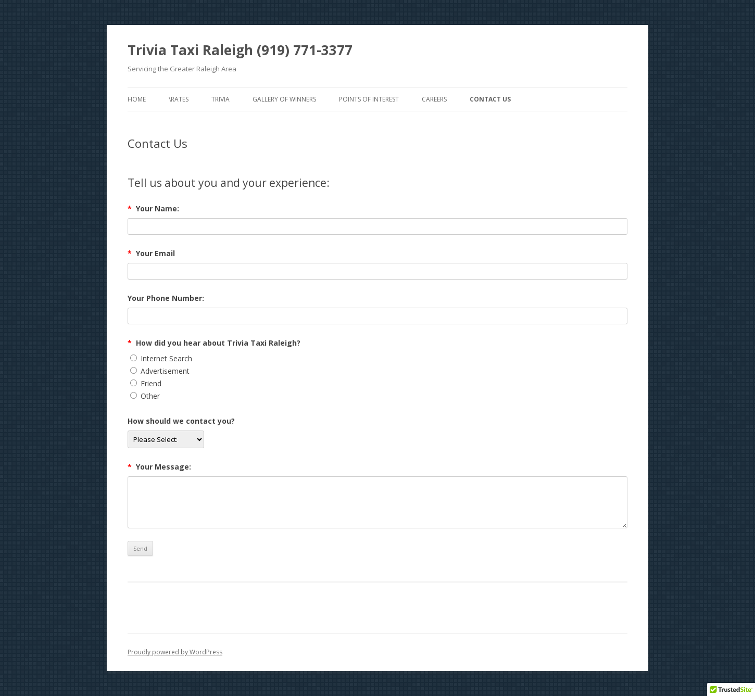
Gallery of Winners (284, 99)
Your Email (151, 253)
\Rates (178, 99)
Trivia (220, 99)
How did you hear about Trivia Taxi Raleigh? (214, 343)
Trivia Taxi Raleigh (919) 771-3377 (240, 50)
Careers (434, 99)
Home (137, 99)
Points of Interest (369, 99)
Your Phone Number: (166, 298)
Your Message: (159, 467)
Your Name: (153, 208)
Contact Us (490, 99)
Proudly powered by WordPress (175, 652)
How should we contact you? (181, 421)
